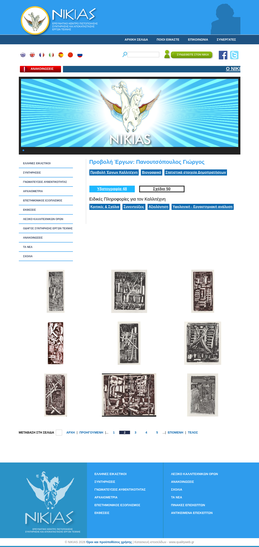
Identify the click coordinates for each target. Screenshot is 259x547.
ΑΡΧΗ (70, 432)
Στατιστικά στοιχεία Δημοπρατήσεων (196, 172)
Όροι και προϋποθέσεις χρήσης (109, 542)
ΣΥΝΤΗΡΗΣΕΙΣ (32, 172)
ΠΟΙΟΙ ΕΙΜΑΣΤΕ (168, 39)
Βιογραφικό (151, 172)
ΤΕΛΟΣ (193, 432)
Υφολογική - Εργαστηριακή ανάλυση (203, 207)
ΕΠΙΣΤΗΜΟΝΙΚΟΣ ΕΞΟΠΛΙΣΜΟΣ (42, 200)
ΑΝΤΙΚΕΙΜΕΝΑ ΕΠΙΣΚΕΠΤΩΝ (192, 513)
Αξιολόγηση (158, 207)
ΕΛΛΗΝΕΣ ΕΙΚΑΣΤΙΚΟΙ (37, 163)
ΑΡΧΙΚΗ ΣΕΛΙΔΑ (136, 39)
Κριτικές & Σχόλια (104, 207)
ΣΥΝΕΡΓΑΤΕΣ (226, 39)
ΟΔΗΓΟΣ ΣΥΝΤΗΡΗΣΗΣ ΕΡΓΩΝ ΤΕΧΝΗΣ (48, 228)
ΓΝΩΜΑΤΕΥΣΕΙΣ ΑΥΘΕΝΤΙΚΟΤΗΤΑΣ (45, 181)
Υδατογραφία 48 (112, 189)
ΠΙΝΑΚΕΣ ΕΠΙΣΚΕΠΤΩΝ (188, 505)
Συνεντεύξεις (134, 207)
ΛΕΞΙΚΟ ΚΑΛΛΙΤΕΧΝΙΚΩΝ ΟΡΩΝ (43, 219)
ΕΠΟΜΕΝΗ (175, 432)
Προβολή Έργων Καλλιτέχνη (114, 172)
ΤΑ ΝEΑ (28, 247)
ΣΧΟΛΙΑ (28, 256)
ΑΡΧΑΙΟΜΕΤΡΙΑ (33, 191)
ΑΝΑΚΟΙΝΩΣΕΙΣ (33, 237)
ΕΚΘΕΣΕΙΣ (29, 209)
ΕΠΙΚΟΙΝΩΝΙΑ (198, 39)
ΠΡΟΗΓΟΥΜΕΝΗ (91, 432)
